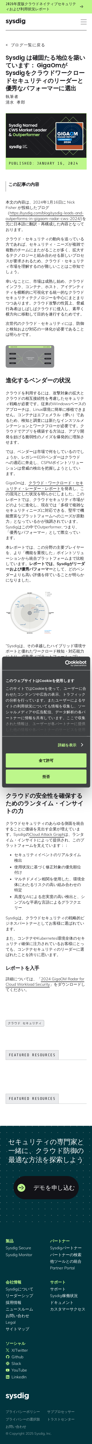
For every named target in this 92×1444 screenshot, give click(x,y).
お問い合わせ (17, 1315)
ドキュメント (62, 1302)
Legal (11, 1322)
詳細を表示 (67, 745)
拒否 (46, 776)
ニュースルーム (19, 1309)
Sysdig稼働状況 (64, 1295)
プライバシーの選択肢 (23, 1419)
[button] (84, 22)
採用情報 (13, 1302)
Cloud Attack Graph (46, 834)
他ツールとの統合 (65, 1261)
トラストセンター (61, 1419)
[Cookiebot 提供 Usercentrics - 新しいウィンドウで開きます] (65, 663)
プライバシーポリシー (23, 1411)
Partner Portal (62, 1267)
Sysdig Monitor (19, 1254)
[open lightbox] (30, 356)
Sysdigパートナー (66, 1247)
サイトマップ (17, 1328)
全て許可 (46, 760)
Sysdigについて (19, 1288)
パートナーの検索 (65, 1254)
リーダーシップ (19, 1295)
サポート (58, 1288)
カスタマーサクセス (67, 1309)
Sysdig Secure (18, 1247)
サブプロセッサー (61, 1411)
